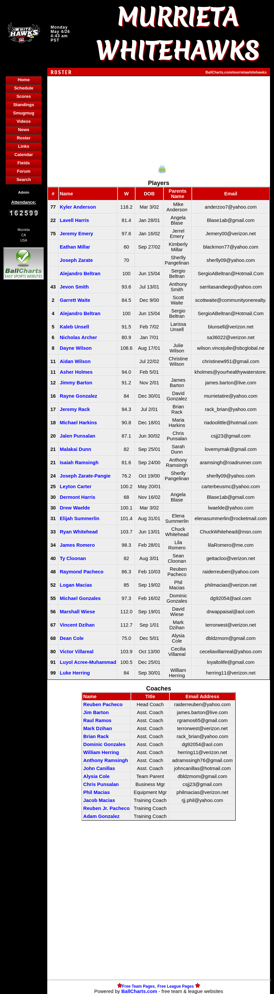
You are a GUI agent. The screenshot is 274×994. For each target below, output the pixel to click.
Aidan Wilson (75, 361)
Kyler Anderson (78, 207)
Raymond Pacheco (82, 571)
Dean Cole (72, 638)
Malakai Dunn (75, 449)
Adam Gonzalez (101, 816)
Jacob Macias (99, 800)
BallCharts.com (139, 991)
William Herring (101, 752)
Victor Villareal (77, 651)
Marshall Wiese (77, 611)
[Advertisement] (24, 396)
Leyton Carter (76, 486)
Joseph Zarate (76, 260)
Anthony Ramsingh (105, 760)
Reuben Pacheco (103, 704)
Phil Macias (96, 792)
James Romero (77, 545)
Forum (23, 171)
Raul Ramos (97, 720)
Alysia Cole (96, 776)
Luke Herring (75, 673)
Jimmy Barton (76, 382)
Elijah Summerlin (80, 518)
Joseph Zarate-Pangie (85, 476)
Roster (23, 137)
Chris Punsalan (101, 784)
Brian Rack (96, 736)
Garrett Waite (75, 300)
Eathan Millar (75, 247)
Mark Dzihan (97, 728)
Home (24, 79)
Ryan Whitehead (79, 531)
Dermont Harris (78, 497)
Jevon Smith (74, 287)
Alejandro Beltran (80, 273)
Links (23, 146)
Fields (23, 162)
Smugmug (23, 112)
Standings (23, 104)
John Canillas (99, 768)
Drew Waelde (75, 507)
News (23, 129)
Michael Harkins (78, 422)
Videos (24, 121)
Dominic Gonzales (104, 744)
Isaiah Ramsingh (79, 462)
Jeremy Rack (75, 409)
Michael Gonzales (80, 598)
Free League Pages (175, 986)
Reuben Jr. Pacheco (106, 808)
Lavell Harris (74, 220)
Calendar (23, 154)
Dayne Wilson (76, 348)
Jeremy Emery (76, 233)
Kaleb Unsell (74, 326)
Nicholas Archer (78, 337)
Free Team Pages (138, 986)
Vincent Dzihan (77, 625)
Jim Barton (96, 712)
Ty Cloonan (73, 558)
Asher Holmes (76, 372)
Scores (23, 96)
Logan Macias (76, 585)
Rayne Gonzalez (78, 396)
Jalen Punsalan (78, 436)
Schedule (23, 88)
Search (23, 179)
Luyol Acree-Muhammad (88, 662)
